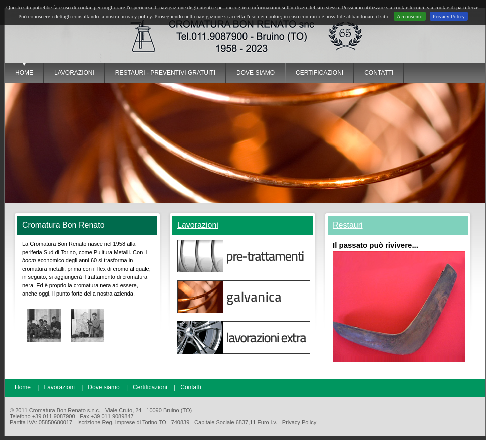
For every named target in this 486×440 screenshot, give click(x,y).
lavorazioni (74, 72)
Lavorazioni (197, 225)
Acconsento (410, 16)
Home (24, 72)
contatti (378, 72)
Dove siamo (103, 387)
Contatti (190, 387)
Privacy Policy (449, 16)
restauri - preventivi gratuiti (165, 72)
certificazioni (319, 72)
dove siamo (255, 72)
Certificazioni (150, 387)
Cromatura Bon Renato (120, 35)
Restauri (348, 225)
